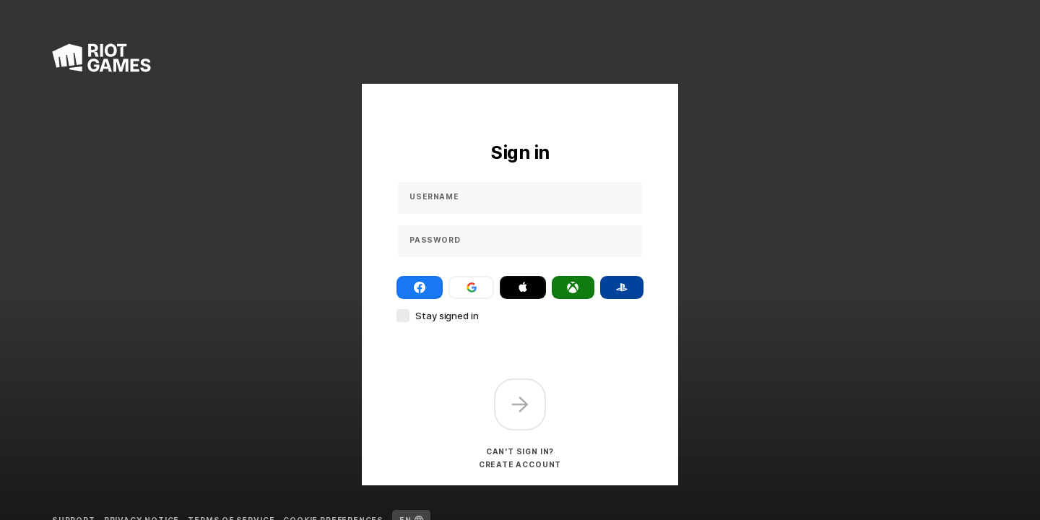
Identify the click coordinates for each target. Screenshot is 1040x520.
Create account (520, 464)
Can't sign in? (520, 451)
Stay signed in (446, 315)
